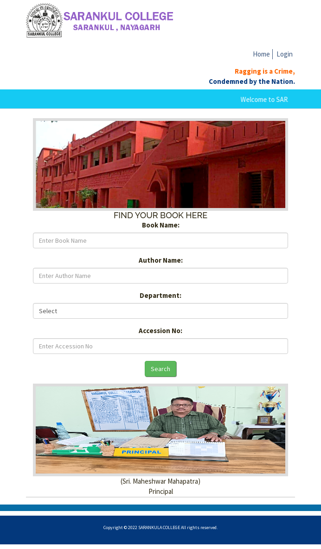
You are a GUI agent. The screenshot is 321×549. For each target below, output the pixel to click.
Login (284, 54)
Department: (160, 295)
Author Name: (161, 260)
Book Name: (161, 225)
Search (160, 369)
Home (261, 54)
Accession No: (160, 330)
